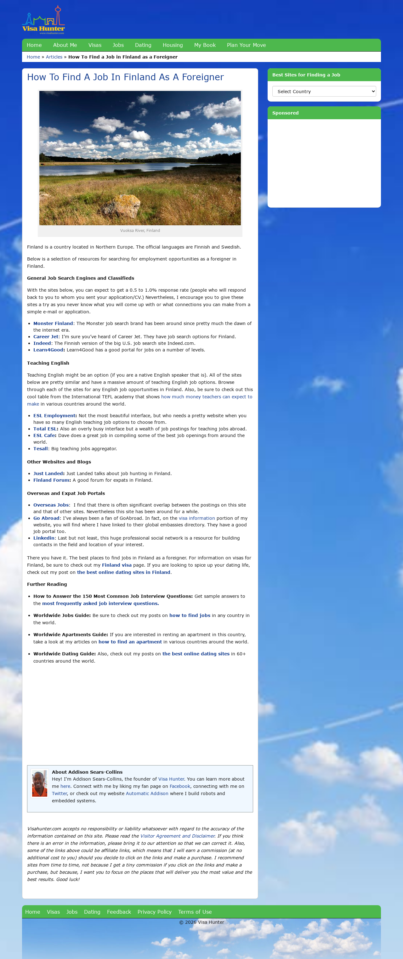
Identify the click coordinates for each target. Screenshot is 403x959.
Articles (54, 56)
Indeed (42, 343)
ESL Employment (54, 415)
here (65, 786)
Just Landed (48, 473)
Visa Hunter (171, 779)
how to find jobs (189, 615)
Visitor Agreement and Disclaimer (177, 835)
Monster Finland (53, 323)
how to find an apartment (130, 641)
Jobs (118, 45)
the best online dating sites (196, 653)
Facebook (180, 786)
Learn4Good (48, 349)
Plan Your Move (246, 45)
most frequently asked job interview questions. (100, 603)
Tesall (40, 448)
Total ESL (45, 428)
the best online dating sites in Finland (123, 572)
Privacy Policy (155, 912)
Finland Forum (51, 480)
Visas (94, 45)
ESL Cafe (44, 435)
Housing (173, 45)
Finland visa (117, 565)
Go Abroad (46, 518)
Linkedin (43, 538)
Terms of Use (195, 912)
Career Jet (45, 336)
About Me (65, 45)
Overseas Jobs (51, 505)
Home (34, 45)
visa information (197, 518)
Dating (143, 45)
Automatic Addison (147, 793)
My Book (205, 45)
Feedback (119, 912)
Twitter (59, 793)
